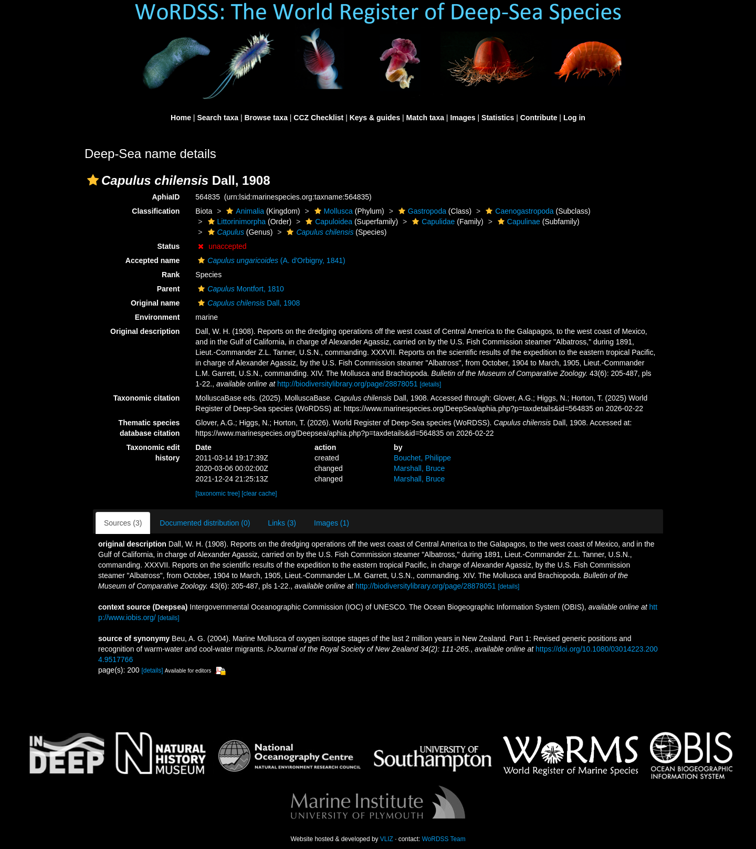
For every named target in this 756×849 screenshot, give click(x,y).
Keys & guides (375, 117)
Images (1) (331, 523)
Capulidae (432, 221)
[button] (93, 180)
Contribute (539, 117)
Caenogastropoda (518, 211)
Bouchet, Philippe (422, 458)
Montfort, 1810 (239, 289)
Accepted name (152, 260)
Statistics (497, 117)
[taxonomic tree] (217, 493)
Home (181, 117)
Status (169, 246)
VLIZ (386, 839)
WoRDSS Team (444, 839)
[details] (430, 384)
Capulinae (517, 221)
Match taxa (425, 117)
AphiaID (166, 197)
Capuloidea (327, 221)
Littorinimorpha (235, 221)
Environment (157, 317)
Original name (155, 303)
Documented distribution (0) (205, 523)
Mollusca (332, 211)
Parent (168, 289)
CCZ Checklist (318, 117)
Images (462, 117)
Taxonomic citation (146, 398)
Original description (145, 331)
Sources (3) (123, 523)
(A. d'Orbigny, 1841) (270, 260)
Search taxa (217, 117)
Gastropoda (421, 211)
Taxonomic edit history (153, 452)
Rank (171, 274)
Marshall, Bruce (419, 468)
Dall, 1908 (247, 303)
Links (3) (282, 523)
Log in (574, 117)
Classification (156, 211)
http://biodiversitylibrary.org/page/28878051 (347, 384)
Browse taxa (265, 117)
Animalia (244, 211)
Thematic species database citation (149, 427)
